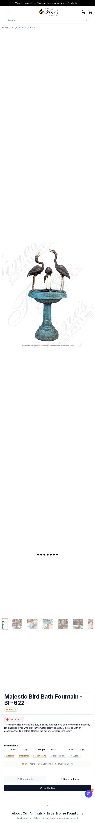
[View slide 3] (44, 554)
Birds (32, 27)
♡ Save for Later (70, 779)
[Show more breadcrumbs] (13, 27)
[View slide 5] (50, 554)
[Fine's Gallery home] (48, 12)
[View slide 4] (47, 554)
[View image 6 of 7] (78, 624)
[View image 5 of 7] (63, 624)
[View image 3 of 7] (32, 624)
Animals (22, 27)
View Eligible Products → (67, 3)
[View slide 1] (38, 554)
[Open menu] (7, 12)
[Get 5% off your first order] (88, 792)
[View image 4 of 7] (48, 624)
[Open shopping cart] (90, 12)
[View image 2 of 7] (17, 624)
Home (5, 27)
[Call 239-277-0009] (83, 12)
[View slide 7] (57, 554)
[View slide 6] (54, 554)
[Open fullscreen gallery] (47, 295)
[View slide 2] (41, 554)
